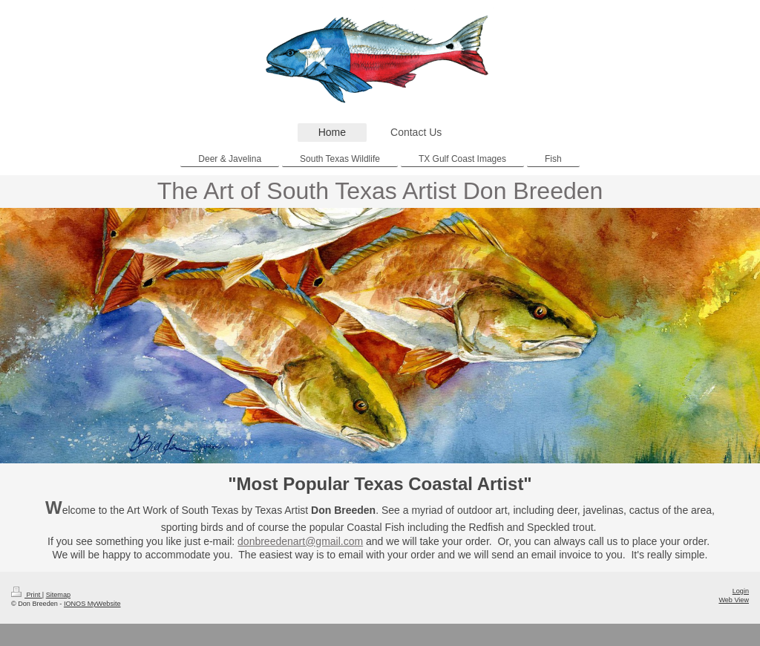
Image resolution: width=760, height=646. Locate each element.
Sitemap (58, 594)
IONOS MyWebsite (92, 603)
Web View (733, 600)
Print (26, 594)
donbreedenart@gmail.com (300, 541)
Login (741, 591)
